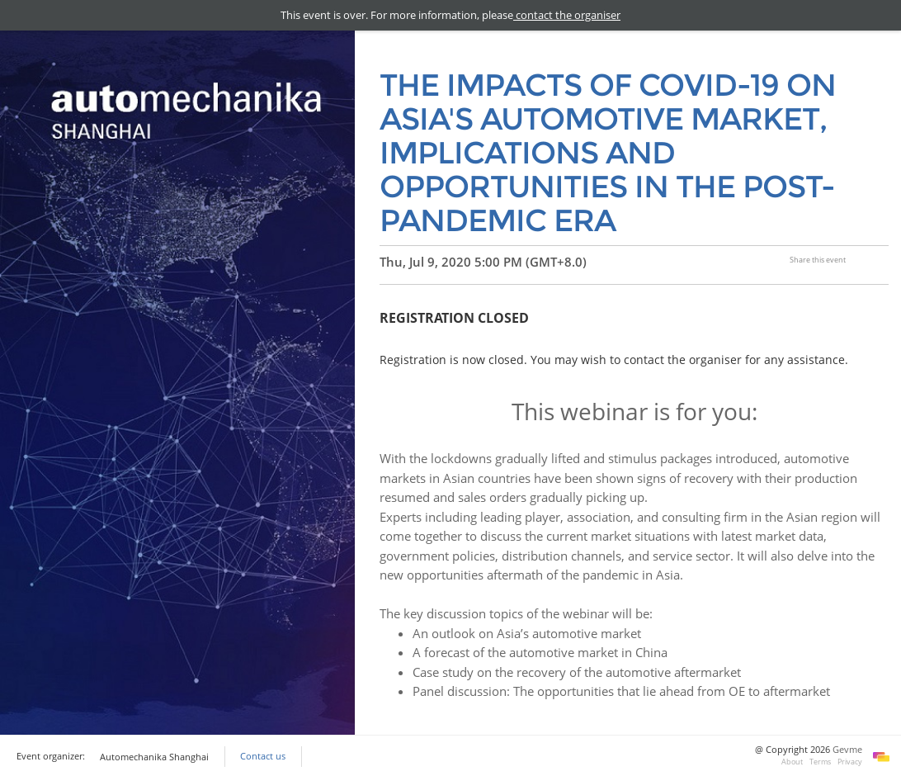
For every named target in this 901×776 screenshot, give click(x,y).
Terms (820, 761)
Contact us (262, 756)
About (792, 761)
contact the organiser (566, 14)
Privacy (849, 761)
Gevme (847, 749)
